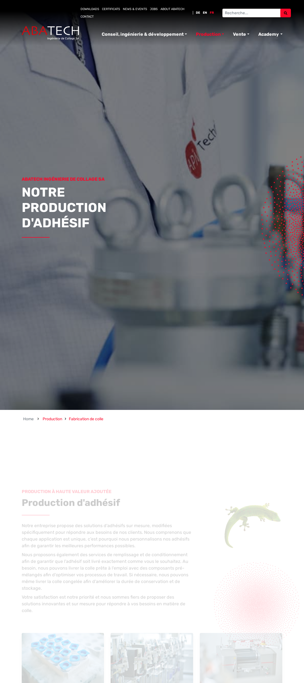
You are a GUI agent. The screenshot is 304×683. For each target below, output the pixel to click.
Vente (239, 34)
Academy (268, 34)
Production (208, 34)
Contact (87, 16)
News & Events (135, 9)
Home (28, 419)
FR (212, 13)
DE (198, 13)
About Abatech (172, 9)
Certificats (111, 9)
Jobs (154, 9)
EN (205, 13)
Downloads (90, 9)
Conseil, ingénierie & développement (143, 34)
